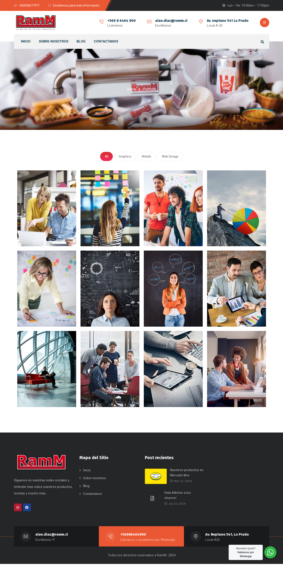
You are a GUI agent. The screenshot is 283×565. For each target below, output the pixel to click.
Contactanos (92, 495)
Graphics (125, 157)
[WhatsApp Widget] (270, 552)
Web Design (170, 157)
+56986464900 (133, 535)
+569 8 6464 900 (121, 21)
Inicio (87, 471)
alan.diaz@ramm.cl (171, 21)
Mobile (146, 157)
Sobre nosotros (94, 479)
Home (131, 89)
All (106, 157)
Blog (86, 487)
